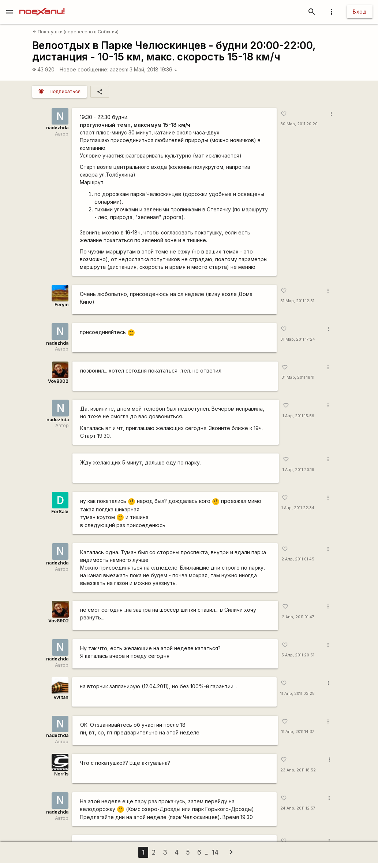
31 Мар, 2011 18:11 (297, 377)
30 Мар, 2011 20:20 (299, 124)
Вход (360, 11)
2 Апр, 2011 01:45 (297, 559)
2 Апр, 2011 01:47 (298, 617)
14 (215, 852)
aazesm (119, 69)
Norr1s (61, 774)
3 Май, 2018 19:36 (154, 69)
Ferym (61, 304)
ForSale (59, 511)
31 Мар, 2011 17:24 (297, 339)
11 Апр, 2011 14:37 (297, 731)
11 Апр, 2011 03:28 (297, 693)
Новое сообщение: (84, 69)
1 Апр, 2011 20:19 (298, 469)
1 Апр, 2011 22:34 (297, 507)
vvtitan (61, 697)
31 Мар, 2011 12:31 (297, 301)
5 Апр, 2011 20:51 (297, 655)
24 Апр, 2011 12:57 (297, 808)
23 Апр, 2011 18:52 (298, 770)
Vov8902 (58, 381)
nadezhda (57, 127)
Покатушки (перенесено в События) (75, 31)
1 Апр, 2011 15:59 (298, 416)
